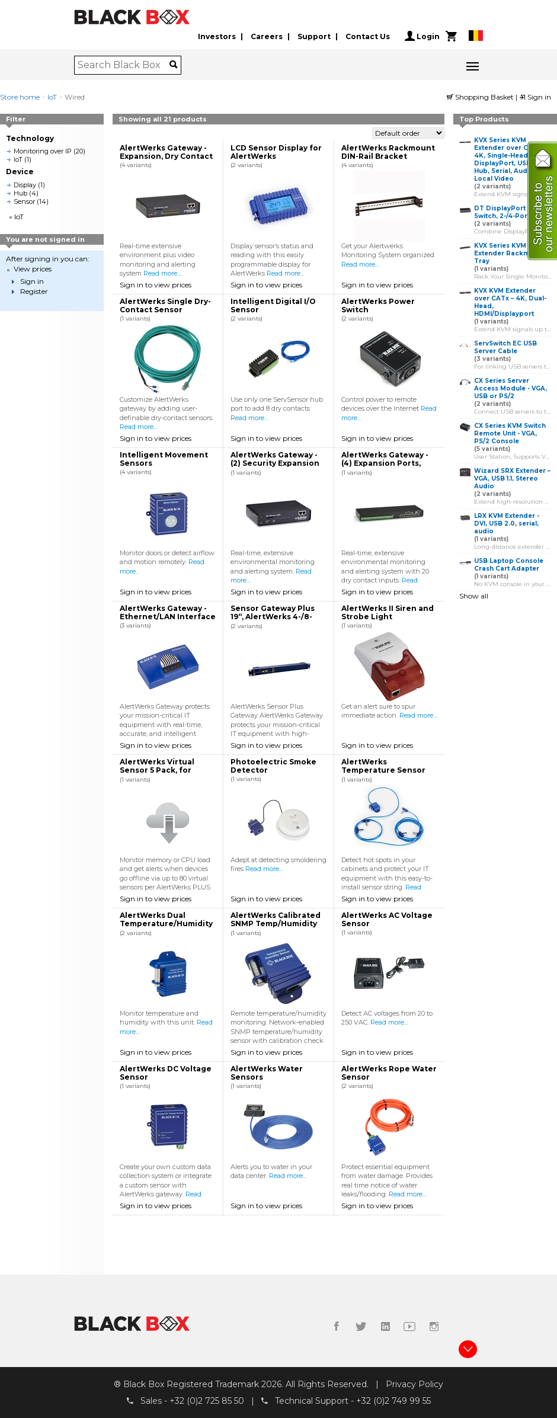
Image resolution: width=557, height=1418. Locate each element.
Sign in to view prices (155, 284)
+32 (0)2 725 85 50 (206, 1400)
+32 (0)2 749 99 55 (393, 1400)
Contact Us (367, 36)
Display (25, 185)
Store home (20, 96)
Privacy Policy (414, 1384)
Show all (473, 595)
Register (34, 291)
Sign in (535, 96)
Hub (20, 193)
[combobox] (123, 65)
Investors (217, 36)
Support (314, 36)
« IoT (16, 216)
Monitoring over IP (43, 151)
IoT (52, 96)
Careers (267, 36)
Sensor (24, 201)
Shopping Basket (481, 96)
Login (422, 36)
